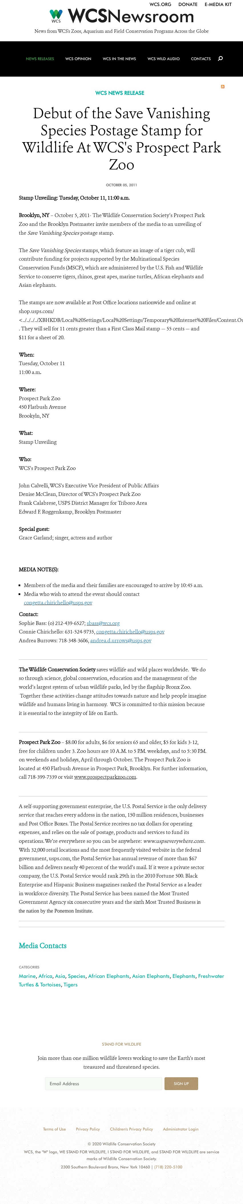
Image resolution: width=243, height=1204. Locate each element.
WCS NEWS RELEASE (119, 93)
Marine (27, 976)
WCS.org (160, 4)
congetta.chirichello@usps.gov (58, 602)
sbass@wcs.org (103, 623)
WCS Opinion (79, 60)
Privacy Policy (88, 1129)
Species (76, 976)
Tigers (71, 985)
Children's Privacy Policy (131, 1129)
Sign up (181, 1083)
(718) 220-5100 (168, 1167)
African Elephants (108, 976)
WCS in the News (119, 60)
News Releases (41, 60)
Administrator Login (180, 1129)
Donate (188, 4)
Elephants (183, 976)
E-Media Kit (218, 4)
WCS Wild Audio (163, 60)
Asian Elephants (151, 976)
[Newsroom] (121, 17)
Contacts (200, 60)
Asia (60, 976)
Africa (45, 976)
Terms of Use (54, 1129)
